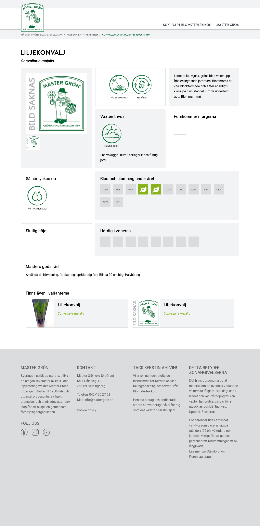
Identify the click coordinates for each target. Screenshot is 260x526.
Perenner (92, 34)
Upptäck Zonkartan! (203, 412)
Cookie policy (86, 410)
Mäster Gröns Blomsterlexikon (41, 34)
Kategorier (74, 34)
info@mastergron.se (98, 400)
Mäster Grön (227, 25)
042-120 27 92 (99, 394)
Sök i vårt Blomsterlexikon (187, 25)
